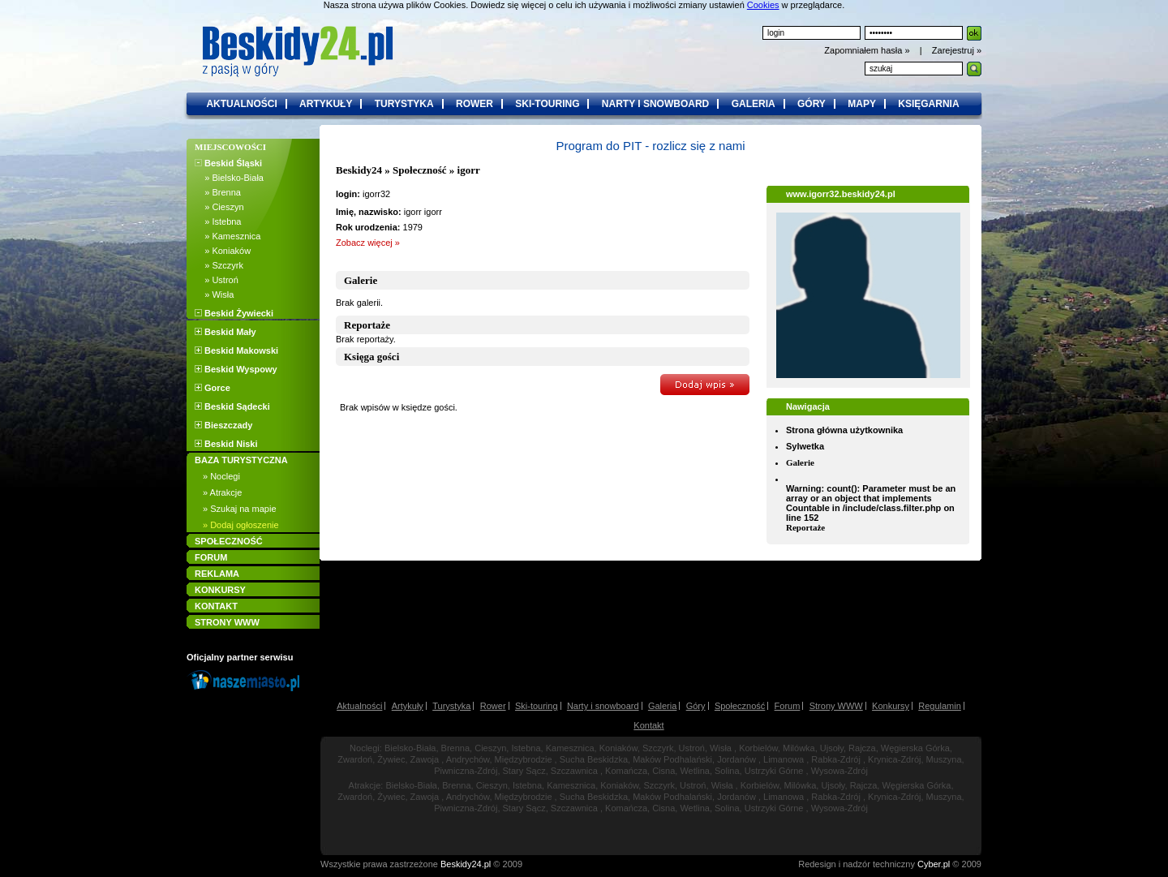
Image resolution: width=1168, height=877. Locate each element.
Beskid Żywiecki (234, 313)
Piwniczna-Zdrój (465, 771)
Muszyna (944, 759)
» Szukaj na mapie (240, 509)
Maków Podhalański (672, 759)
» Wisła (214, 294)
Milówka (799, 748)
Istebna (525, 748)
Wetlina (694, 771)
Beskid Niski (226, 444)
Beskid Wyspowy (236, 369)
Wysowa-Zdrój (839, 771)
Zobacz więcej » (368, 242)
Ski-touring (536, 706)
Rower (493, 706)
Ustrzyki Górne (774, 771)
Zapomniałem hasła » (868, 50)
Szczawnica (574, 771)
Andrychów (468, 759)
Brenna (455, 748)
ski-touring (547, 104)
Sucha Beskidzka (594, 759)
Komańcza (626, 771)
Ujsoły (832, 748)
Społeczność (419, 170)
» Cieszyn (219, 207)
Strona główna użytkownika (844, 430)
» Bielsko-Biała (229, 178)
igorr (468, 170)
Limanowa (783, 759)
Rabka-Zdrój (836, 759)
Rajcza (862, 748)
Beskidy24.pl (465, 864)
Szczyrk (658, 748)
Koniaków (618, 748)
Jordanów (736, 759)
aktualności (241, 104)
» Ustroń (216, 280)
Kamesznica (570, 748)
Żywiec (391, 759)
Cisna (663, 771)
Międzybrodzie (523, 759)
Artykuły (407, 706)
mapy (862, 104)
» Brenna (218, 192)
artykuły (325, 104)
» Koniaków (223, 251)
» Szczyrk (219, 265)
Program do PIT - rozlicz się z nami (650, 146)
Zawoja (424, 759)
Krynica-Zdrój (894, 759)
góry (811, 104)
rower (474, 104)
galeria (753, 104)
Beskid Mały (225, 332)
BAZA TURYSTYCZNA (241, 460)
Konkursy (890, 706)
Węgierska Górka (915, 748)
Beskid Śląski (228, 163)
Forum (788, 706)
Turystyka (451, 706)
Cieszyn (490, 748)
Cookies (763, 5)
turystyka (404, 104)
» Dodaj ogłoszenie (241, 525)
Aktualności (359, 706)
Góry (696, 706)
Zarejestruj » (956, 50)
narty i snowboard (655, 104)
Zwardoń (354, 759)
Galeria (662, 706)
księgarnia (928, 104)
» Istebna (218, 221)
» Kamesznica (227, 236)
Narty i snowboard (603, 706)
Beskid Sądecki (232, 406)
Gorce (212, 388)
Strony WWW (836, 706)
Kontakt (648, 725)
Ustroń (692, 748)
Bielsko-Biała (410, 748)
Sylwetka (805, 446)
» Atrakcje (222, 492)
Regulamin (939, 706)
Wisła (721, 748)
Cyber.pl (933, 864)
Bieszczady (223, 425)
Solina (727, 771)
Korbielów (758, 748)
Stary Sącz (524, 771)
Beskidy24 (359, 170)
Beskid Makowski (236, 350)
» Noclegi (221, 476)
